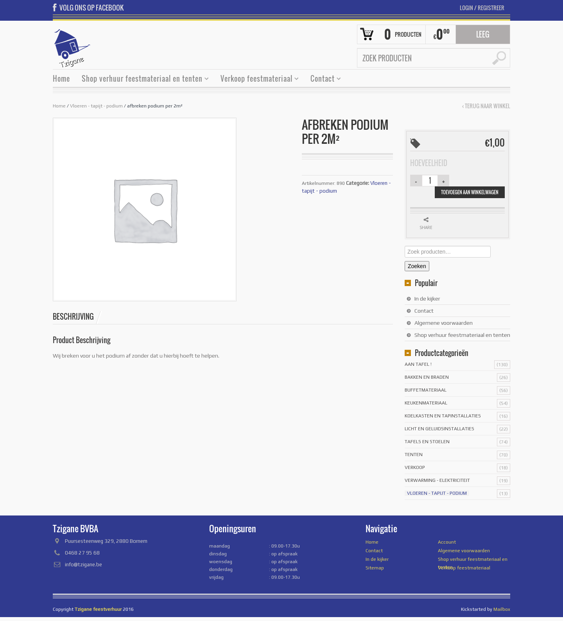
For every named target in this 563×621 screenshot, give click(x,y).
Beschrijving (73, 316)
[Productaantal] (430, 180)
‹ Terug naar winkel (486, 106)
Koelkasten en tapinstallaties (443, 416)
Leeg (482, 34)
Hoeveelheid (428, 163)
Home (61, 78)
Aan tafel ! (418, 364)
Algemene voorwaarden (443, 323)
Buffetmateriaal (425, 390)
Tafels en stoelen (427, 441)
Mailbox (501, 609)
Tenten (414, 454)
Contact (323, 79)
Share (426, 227)
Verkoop (415, 467)
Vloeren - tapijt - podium (96, 106)
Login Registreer (482, 8)
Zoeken (417, 266)
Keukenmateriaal (426, 403)
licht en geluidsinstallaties (439, 428)
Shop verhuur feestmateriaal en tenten (142, 79)
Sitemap (375, 568)
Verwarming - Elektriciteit (437, 480)
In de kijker (427, 298)
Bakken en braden (427, 377)
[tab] (77, 316)
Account (447, 542)
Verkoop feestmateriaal (257, 79)
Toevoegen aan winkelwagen (469, 192)
